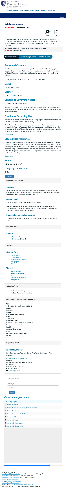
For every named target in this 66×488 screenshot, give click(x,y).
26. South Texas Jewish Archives (21, 293)
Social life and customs (18, 277)
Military (13, 275)
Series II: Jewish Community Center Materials (22, 408)
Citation (47, 33)
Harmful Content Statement (10, 480)
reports (13, 264)
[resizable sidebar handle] (33, 465)
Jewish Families (16, 271)
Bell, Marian (15, 237)
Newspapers (15, 280)
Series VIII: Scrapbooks (15, 426)
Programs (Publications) (18, 259)
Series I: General (12, 405)
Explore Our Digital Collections (10, 477)
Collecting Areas (12, 286)
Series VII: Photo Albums (15, 423)
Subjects (9, 245)
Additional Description (14, 180)
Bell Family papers (11, 402)
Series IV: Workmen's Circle (16, 414)
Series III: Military (13, 411)
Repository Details (13, 343)
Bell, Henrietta (15, 239)
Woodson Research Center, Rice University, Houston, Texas (26, 48)
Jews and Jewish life (17, 273)
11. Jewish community (18, 291)
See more (9, 134)
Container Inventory (44, 57)
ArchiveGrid (5, 475)
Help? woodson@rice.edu (36, 10)
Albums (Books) (16, 255)
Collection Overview (11, 57)
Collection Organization (28, 57)
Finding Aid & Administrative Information (21, 299)
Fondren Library (6, 483)
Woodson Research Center (16, 10)
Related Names (11, 227)
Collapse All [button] (9, 176)
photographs (15, 262)
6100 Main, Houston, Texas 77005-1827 (23, 484)
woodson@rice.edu (14, 371)
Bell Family (12, 95)
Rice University (15, 483)
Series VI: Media (12, 420)
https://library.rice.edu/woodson (16, 358)
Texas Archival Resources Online (11, 474)
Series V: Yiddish (12, 417)
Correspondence (16, 257)
